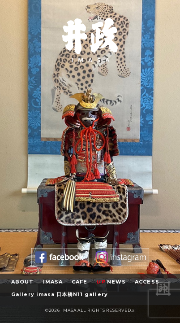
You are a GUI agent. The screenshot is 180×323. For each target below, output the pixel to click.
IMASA (53, 282)
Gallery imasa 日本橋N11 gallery (59, 294)
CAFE (79, 282)
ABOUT (22, 282)
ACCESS (147, 282)
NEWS (111, 282)
